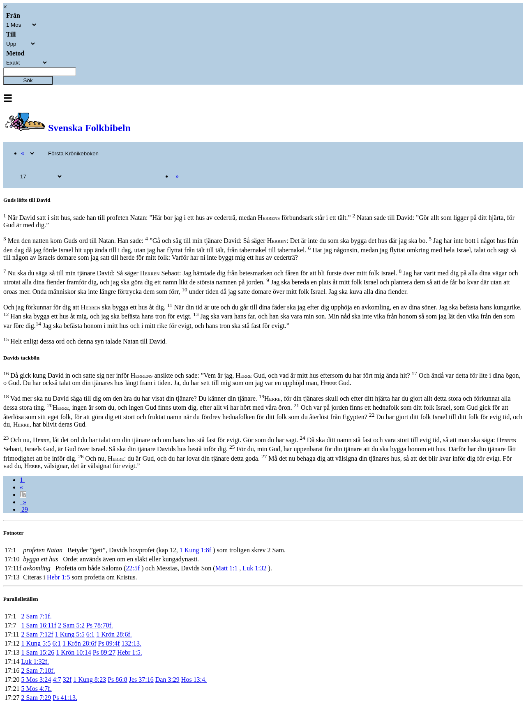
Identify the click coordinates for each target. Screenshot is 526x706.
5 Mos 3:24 (36, 679)
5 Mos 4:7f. (36, 688)
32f (67, 679)
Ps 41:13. (65, 697)
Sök (28, 80)
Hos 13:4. (194, 679)
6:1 (90, 634)
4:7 (57, 679)
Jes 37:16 (141, 679)
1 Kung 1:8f (195, 550)
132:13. (131, 643)
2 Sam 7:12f (37, 634)
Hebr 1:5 (58, 577)
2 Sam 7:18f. (38, 670)
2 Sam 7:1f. (36, 616)
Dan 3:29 (167, 679)
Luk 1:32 (254, 568)
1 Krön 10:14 (73, 652)
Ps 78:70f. (99, 625)
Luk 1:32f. (35, 661)
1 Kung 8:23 (89, 679)
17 (23, 494)
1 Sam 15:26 (37, 652)
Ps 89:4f (109, 643)
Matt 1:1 (226, 568)
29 (24, 509)
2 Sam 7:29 (36, 697)
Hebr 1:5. (129, 652)
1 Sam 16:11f (38, 625)
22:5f (133, 568)
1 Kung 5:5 (70, 634)
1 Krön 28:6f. (114, 634)
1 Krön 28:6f (79, 643)
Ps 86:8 (117, 679)
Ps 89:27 (104, 652)
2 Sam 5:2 (71, 625)
